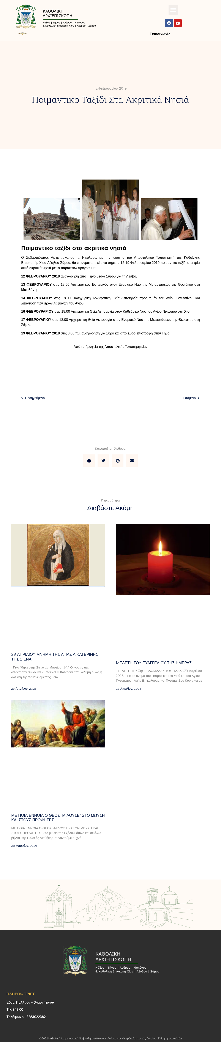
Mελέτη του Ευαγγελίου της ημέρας (154, 663)
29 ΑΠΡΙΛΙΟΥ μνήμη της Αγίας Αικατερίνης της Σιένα (54, 657)
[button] (173, 10)
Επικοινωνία (160, 34)
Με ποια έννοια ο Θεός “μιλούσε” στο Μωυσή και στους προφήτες (58, 818)
